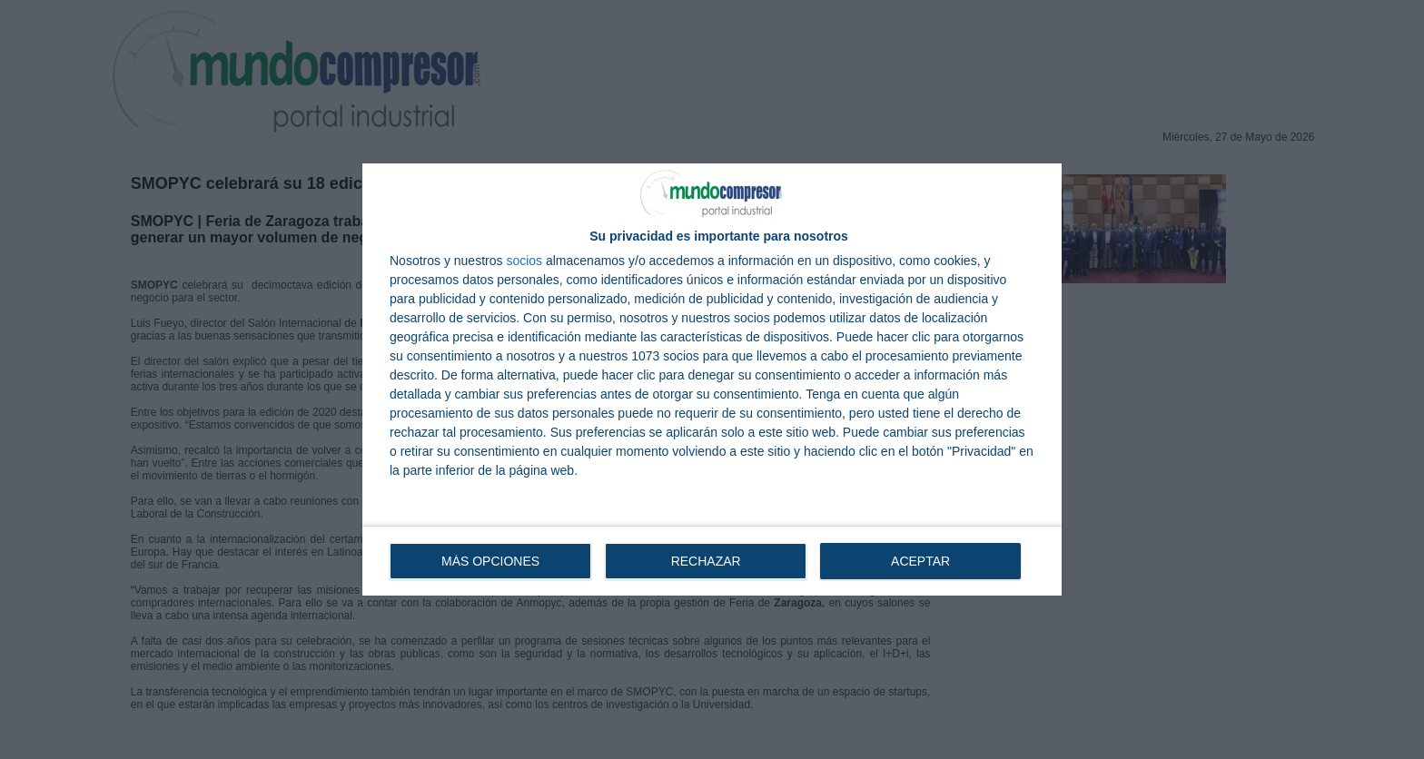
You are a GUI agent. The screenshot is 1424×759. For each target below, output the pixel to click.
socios (524, 260)
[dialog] (712, 379)
